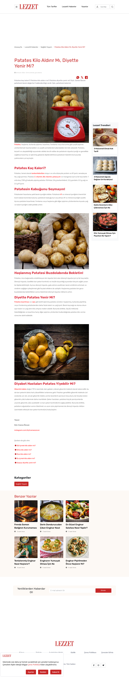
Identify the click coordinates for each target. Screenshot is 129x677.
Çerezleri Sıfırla (107, 652)
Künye (21, 652)
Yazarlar (84, 6)
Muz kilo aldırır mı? (24, 454)
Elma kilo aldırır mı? (24, 450)
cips (33, 302)
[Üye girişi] (102, 6)
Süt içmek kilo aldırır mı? (26, 445)
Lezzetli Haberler (69, 6)
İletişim (39, 652)
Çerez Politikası (90, 652)
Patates (17, 144)
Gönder (103, 590)
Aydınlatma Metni (56, 652)
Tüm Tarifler (52, 6)
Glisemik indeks (20, 389)
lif (61, 194)
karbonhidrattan (38, 173)
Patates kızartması (21, 302)
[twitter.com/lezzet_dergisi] (103, 665)
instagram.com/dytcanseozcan (27, 430)
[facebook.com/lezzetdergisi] (94, 665)
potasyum (57, 177)
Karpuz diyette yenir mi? (26, 463)
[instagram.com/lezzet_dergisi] (98, 665)
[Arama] (112, 6)
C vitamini (38, 177)
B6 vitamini (47, 177)
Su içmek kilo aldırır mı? (26, 458)
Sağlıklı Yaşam (46, 47)
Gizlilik (73, 652)
